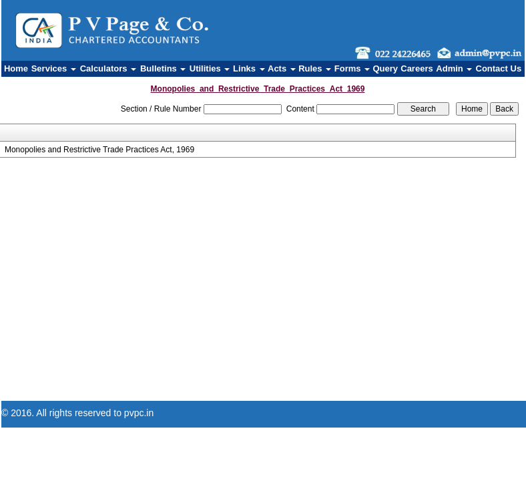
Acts (282, 68)
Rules (314, 68)
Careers (417, 68)
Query (385, 68)
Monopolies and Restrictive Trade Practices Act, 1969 (99, 149)
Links (249, 68)
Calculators (108, 68)
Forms (352, 68)
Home (16, 68)
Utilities (210, 68)
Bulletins (163, 68)
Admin (454, 68)
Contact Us (499, 68)
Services (53, 68)
